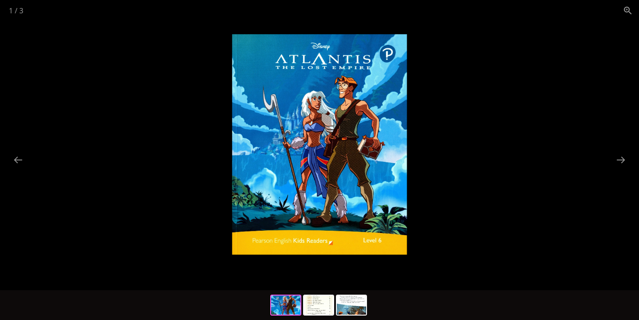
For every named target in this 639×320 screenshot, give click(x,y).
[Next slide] (620, 159)
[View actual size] (628, 10)
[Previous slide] (18, 159)
